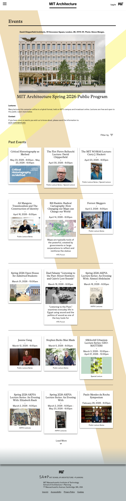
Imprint (45, 492)
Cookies (80, 492)
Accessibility (56, 492)
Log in (113, 4)
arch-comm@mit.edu (17, 122)
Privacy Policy (69, 492)
